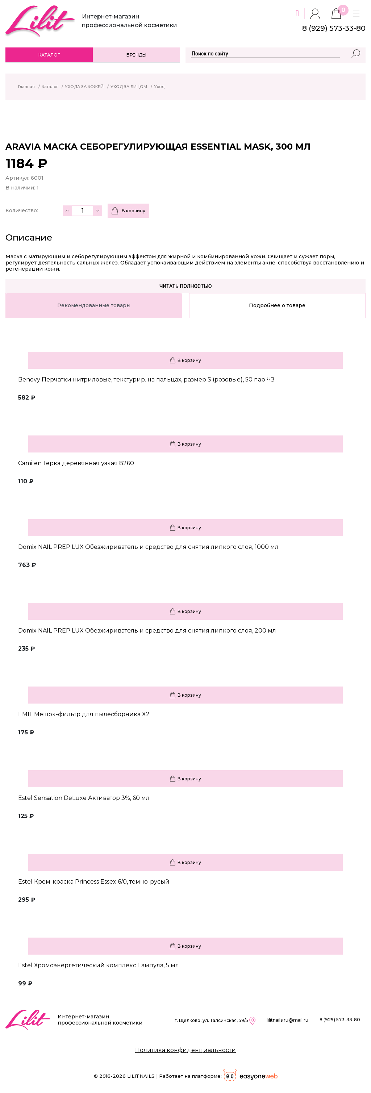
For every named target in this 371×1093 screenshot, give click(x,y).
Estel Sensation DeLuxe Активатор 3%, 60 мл (84, 797)
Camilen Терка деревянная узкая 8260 (76, 463)
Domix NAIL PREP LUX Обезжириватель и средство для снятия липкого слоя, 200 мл (147, 630)
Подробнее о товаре (277, 305)
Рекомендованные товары (93, 305)
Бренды (136, 55)
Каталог (49, 55)
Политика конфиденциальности (185, 1050)
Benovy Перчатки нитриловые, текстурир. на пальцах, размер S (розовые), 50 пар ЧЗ (146, 379)
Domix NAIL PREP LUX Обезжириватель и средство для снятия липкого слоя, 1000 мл (148, 546)
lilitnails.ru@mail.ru (287, 1020)
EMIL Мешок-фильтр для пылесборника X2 (84, 714)
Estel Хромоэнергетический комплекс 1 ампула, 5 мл (98, 965)
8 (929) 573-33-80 (340, 1019)
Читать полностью (185, 286)
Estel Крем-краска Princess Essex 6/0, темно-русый (94, 881)
